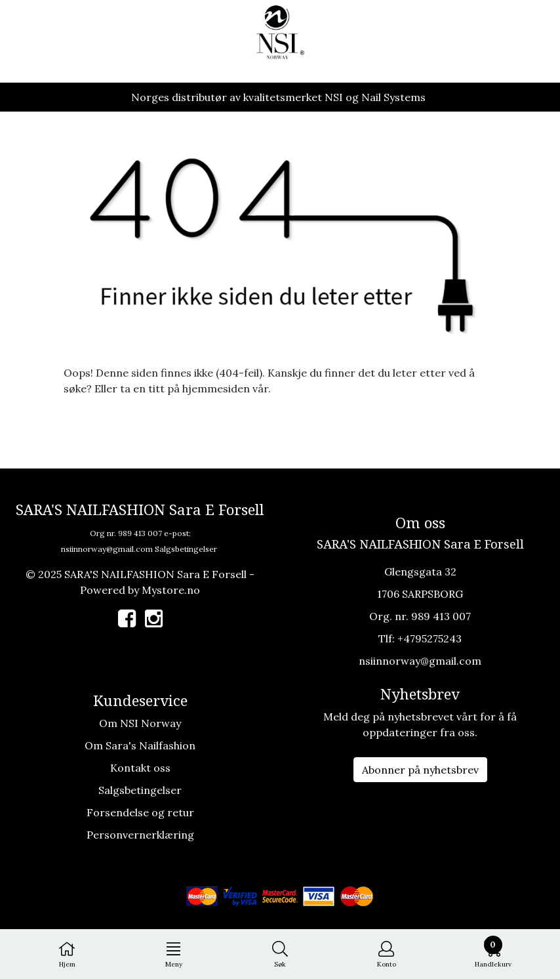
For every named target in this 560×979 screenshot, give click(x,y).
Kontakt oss (140, 767)
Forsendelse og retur (140, 812)
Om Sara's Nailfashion (140, 745)
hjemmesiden (216, 388)
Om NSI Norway (140, 723)
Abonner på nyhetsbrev (420, 769)
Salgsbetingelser (186, 549)
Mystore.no (171, 589)
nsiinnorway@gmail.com (107, 549)
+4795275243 (429, 638)
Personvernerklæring (140, 834)
